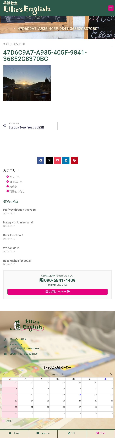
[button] (110, 8)
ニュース (14, 177)
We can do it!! (11, 248)
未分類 (13, 186)
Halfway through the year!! (20, 209)
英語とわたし (17, 191)
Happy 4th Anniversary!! (18, 222)
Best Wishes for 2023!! (17, 260)
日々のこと (15, 181)
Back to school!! (13, 235)
